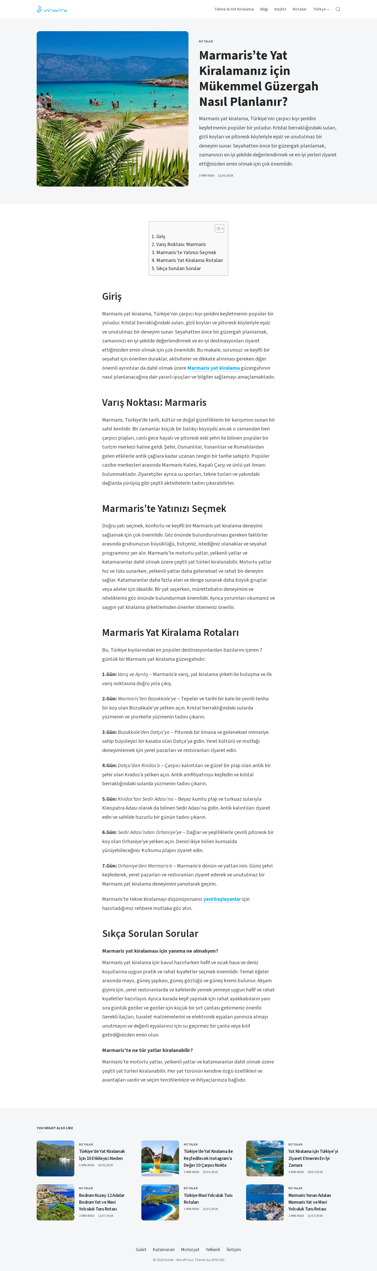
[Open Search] (338, 9)
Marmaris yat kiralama (214, 368)
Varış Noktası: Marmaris (181, 244)
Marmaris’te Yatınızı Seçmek (186, 252)
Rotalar (206, 41)
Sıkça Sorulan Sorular (178, 268)
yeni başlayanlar (222, 899)
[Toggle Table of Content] (217, 228)
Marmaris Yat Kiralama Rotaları (189, 260)
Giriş (160, 236)
